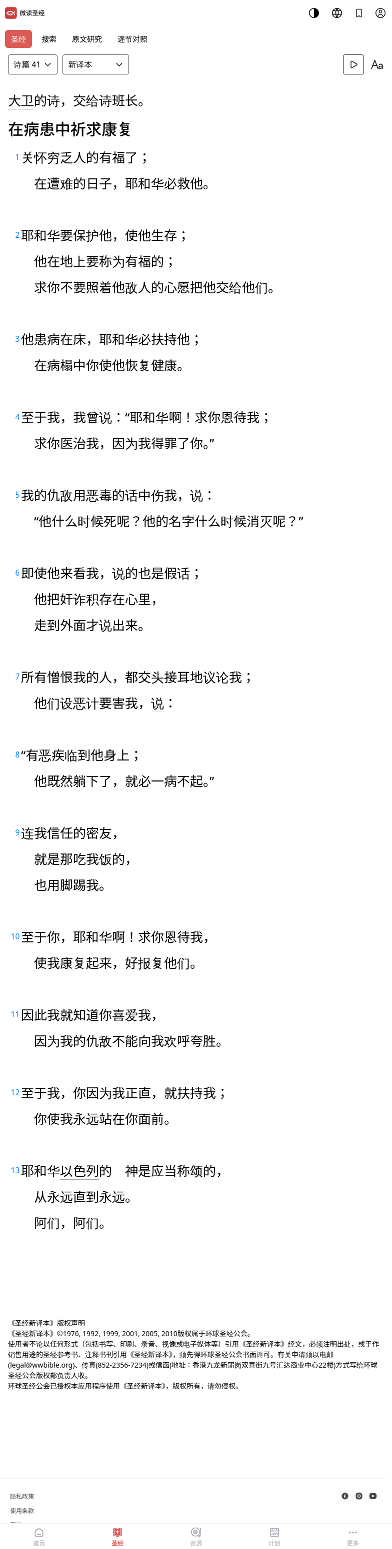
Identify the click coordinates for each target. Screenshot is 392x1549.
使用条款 (22, 1511)
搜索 (49, 39)
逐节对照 (133, 39)
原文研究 (87, 39)
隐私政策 (22, 1496)
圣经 (18, 39)
